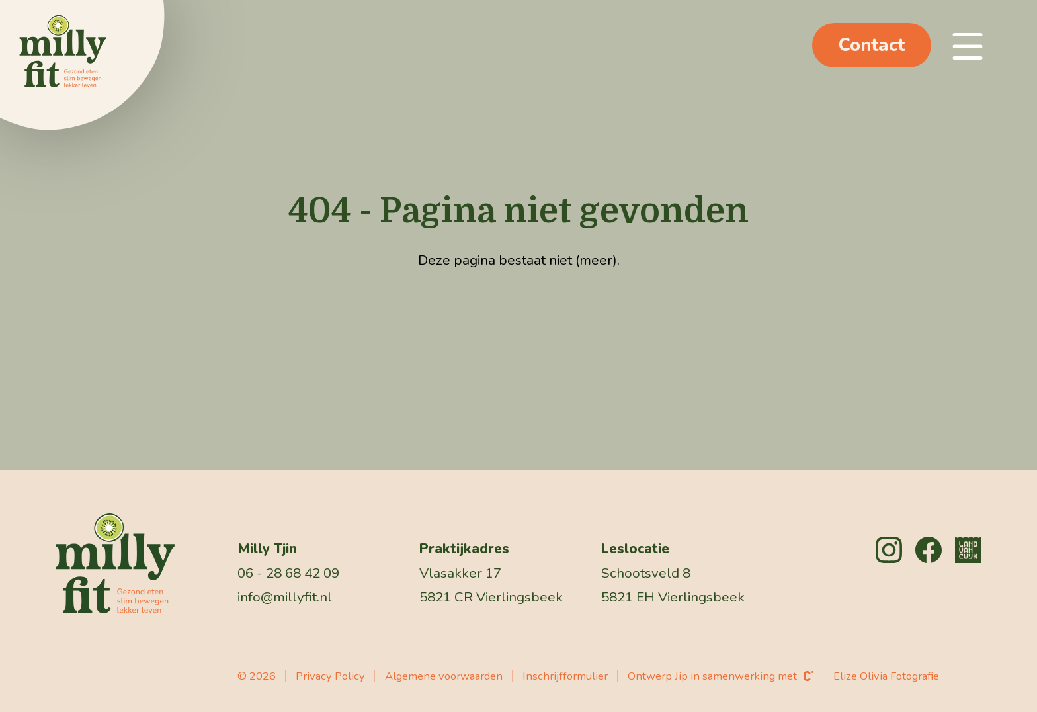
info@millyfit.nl (284, 597)
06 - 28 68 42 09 (288, 573)
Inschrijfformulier (565, 676)
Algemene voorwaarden (444, 676)
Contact (872, 45)
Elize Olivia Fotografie (886, 676)
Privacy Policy (330, 676)
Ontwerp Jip (658, 676)
